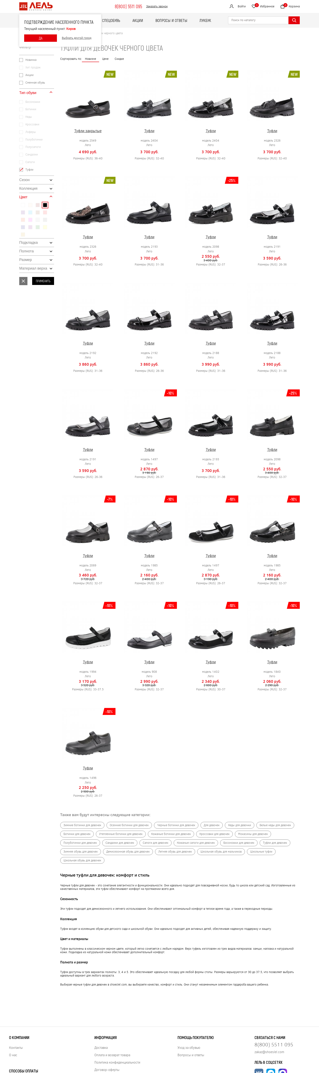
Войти (242, 6)
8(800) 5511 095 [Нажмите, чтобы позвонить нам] (274, 1044)
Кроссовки (32, 124)
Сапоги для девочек (155, 843)
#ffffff (23, 205)
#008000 (38, 227)
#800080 (30, 227)
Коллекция (28, 188)
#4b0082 (23, 212)
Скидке (119, 59)
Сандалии (31, 154)
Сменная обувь (35, 82)
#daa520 (23, 235)
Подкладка (28, 242)
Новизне (90, 59)
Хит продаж (33, 67)
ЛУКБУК (205, 20)
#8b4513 (38, 212)
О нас (13, 1055)
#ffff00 (45, 227)
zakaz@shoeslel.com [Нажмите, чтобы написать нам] (269, 1052)
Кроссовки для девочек (214, 834)
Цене (105, 59)
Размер (25, 260)
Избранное (264, 5)
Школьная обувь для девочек (82, 860)
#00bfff (30, 212)
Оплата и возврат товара (112, 1055)
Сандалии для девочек (119, 843)
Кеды (28, 117)
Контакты (16, 1047)
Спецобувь (111, 20)
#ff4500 (23, 220)
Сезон (24, 180)
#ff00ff (30, 220)
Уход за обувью (189, 1047)
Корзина (291, 5)
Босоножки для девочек (238, 843)
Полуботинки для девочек (80, 843)
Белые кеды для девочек (275, 825)
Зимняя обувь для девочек (80, 851)
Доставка (101, 1047)
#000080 (23, 227)
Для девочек (211, 825)
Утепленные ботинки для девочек (121, 834)
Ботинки (30, 109)
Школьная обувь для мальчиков (221, 851)
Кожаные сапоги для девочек (196, 843)
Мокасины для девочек (253, 834)
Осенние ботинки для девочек (129, 825)
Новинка (30, 60)
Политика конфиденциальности (117, 1062)
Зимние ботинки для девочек (82, 825)
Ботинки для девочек (76, 834)
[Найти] (294, 20)
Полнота (26, 251)
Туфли (29, 169)
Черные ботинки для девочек (176, 825)
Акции (137, 20)
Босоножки (32, 102)
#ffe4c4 (30, 205)
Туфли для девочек (275, 843)
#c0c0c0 (38, 220)
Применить (43, 281)
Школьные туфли (261, 851)
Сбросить (23, 281)
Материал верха (33, 268)
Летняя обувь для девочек (175, 851)
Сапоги (30, 162)
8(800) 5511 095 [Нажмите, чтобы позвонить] (128, 6)
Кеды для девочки (239, 825)
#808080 (45, 220)
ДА (40, 38)
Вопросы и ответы (171, 20)
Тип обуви (27, 93)
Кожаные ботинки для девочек (171, 834)
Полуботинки (34, 139)
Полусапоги (33, 147)
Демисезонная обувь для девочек (128, 851)
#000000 (45, 205)
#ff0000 (45, 212)
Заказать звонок (157, 6)
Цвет (23, 197)
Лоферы (30, 132)
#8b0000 (38, 205)
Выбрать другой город (76, 38)
